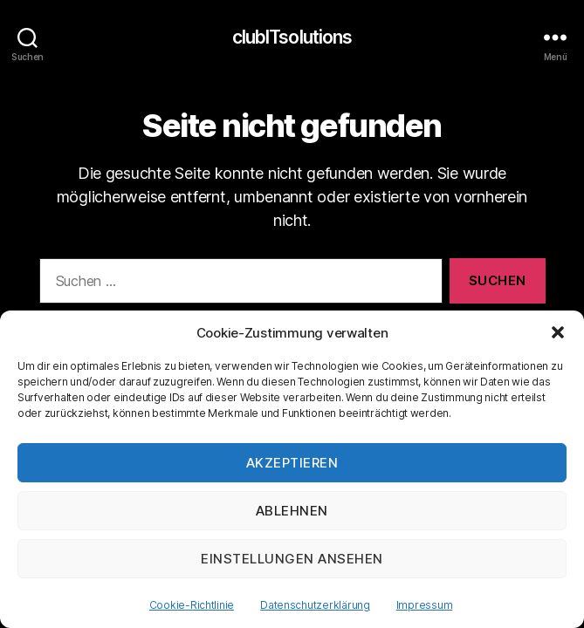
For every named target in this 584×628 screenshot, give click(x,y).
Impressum (424, 604)
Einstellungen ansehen (292, 558)
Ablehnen (292, 510)
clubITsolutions (292, 37)
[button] (558, 332)
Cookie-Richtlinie (191, 604)
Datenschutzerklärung (315, 604)
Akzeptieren (292, 462)
